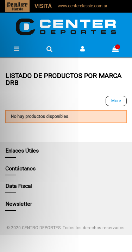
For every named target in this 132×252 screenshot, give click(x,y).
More (116, 100)
